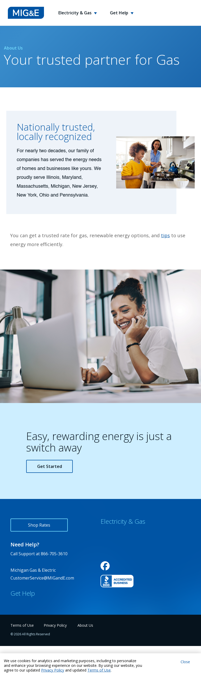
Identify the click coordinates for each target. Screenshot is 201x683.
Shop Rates (39, 525)
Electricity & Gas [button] (75, 13)
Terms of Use (99, 670)
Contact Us (21, 605)
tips (165, 235)
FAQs (15, 616)
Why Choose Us (115, 533)
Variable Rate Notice (120, 567)
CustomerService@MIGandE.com (42, 578)
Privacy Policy (52, 670)
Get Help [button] (119, 13)
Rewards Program (118, 544)
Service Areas (113, 556)
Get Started (49, 466)
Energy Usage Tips (29, 628)
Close (185, 661)
